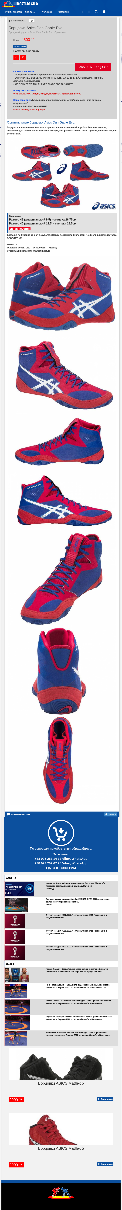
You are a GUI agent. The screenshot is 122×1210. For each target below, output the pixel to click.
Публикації (46, 12)
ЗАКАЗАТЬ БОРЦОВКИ (93, 67)
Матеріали (63, 12)
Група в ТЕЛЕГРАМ (61, 867)
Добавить (110, 814)
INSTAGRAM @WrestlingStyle (29, 109)
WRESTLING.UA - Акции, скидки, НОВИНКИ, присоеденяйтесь (47, 93)
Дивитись (30, 12)
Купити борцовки (13, 12)
